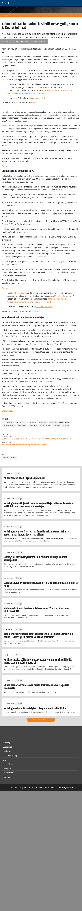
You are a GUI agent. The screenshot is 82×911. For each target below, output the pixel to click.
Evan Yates (56, 426)
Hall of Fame (8, 764)
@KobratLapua (20, 293)
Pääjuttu (13, 458)
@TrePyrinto (59, 296)
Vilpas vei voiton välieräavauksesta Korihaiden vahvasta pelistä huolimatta (36, 687)
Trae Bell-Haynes (45, 426)
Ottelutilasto (7, 166)
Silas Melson (33, 426)
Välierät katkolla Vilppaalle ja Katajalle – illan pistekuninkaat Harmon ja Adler (41, 584)
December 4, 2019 (37, 98)
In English (7, 768)
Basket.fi (5, 15)
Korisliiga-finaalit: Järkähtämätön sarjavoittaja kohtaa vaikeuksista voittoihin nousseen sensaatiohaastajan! (38, 505)
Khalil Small (53, 422)
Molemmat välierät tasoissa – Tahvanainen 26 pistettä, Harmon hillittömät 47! (36, 610)
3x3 (4, 760)
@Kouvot (68, 90)
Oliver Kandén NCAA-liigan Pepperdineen (24, 478)
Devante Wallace (64, 422)
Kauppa (6, 777)
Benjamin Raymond (9, 426)
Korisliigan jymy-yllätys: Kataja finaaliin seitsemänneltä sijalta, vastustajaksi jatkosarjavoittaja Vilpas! (36, 533)
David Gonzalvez (8, 422)
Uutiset (13, 15)
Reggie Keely (43, 422)
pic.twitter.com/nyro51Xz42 (38, 302)
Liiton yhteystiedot (47, 787)
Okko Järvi (65, 426)
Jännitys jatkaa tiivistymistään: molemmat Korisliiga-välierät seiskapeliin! (35, 558)
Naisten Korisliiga (10, 755)
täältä (36, 103)
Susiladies (7, 747)
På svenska (8, 772)
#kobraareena (19, 302)
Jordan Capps (32, 422)
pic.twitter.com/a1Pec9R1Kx (34, 93)
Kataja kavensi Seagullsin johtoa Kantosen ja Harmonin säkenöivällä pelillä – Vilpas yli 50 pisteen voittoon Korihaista (38, 635)
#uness (10, 302)
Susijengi (7, 742)
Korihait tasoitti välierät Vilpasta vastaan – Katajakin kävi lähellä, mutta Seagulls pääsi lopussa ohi (38, 661)
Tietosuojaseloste (65, 787)
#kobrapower (54, 299)
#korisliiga (64, 299)
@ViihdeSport (58, 90)
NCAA (18, 474)
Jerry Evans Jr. (22, 426)
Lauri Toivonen (20, 422)
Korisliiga (6, 458)
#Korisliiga (46, 90)
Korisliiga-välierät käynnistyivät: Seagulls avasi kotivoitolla (35, 708)
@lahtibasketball (14, 93)
